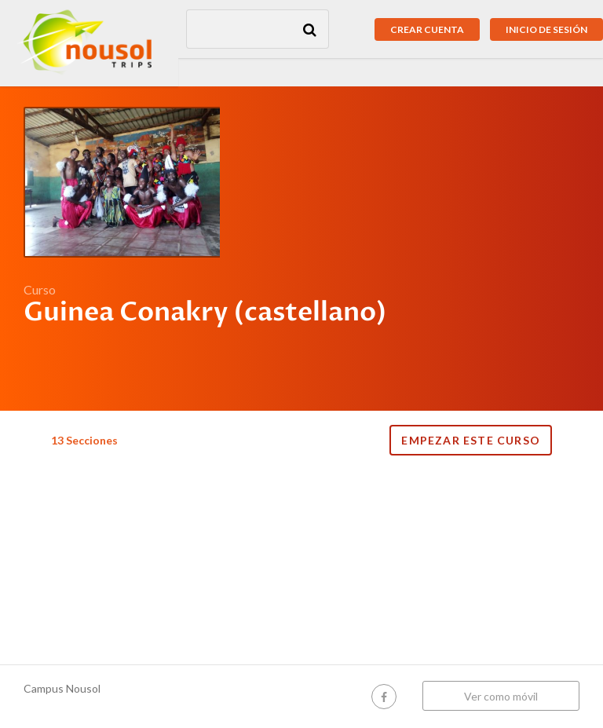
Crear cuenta (427, 29)
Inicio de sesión (546, 29)
